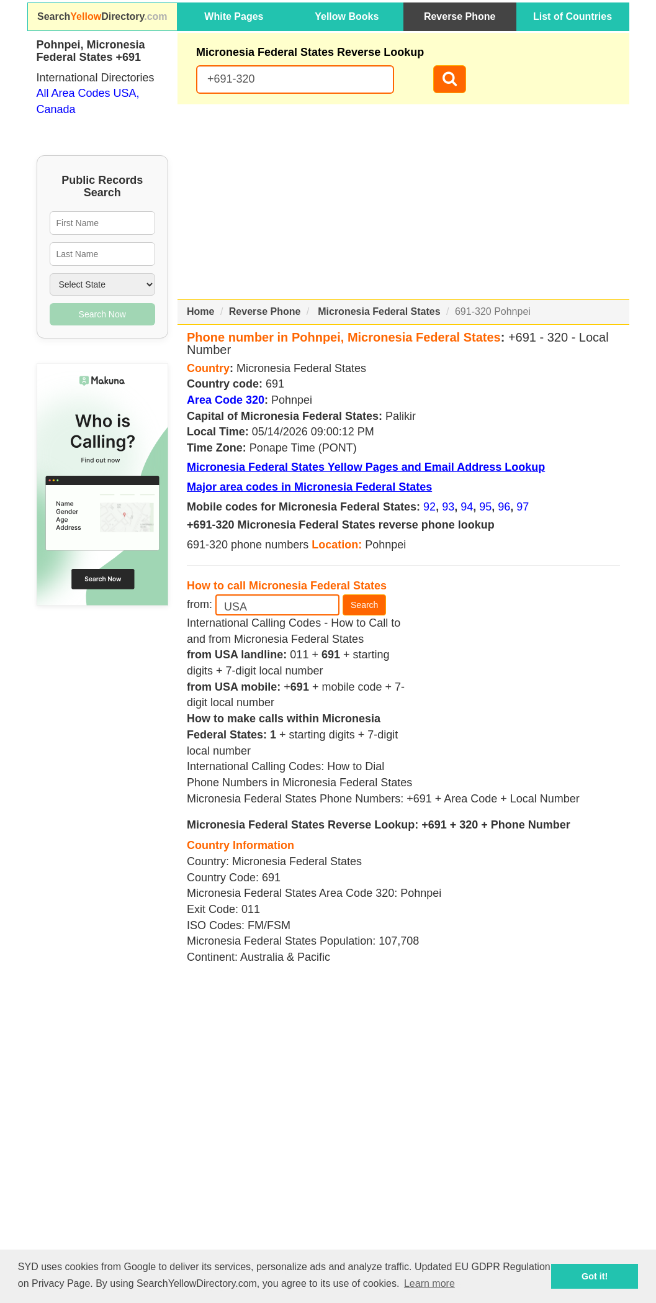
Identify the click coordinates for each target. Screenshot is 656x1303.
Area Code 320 (225, 400)
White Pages (233, 16)
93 (448, 507)
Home (200, 311)
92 (429, 507)
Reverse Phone (460, 16)
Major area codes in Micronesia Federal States (309, 487)
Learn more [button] (429, 1283)
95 (485, 507)
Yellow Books (347, 16)
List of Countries (572, 16)
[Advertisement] (403, 202)
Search (364, 605)
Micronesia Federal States (379, 311)
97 (522, 507)
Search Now (102, 314)
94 (467, 507)
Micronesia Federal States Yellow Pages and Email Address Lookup (366, 467)
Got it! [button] (595, 1276)
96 (504, 507)
